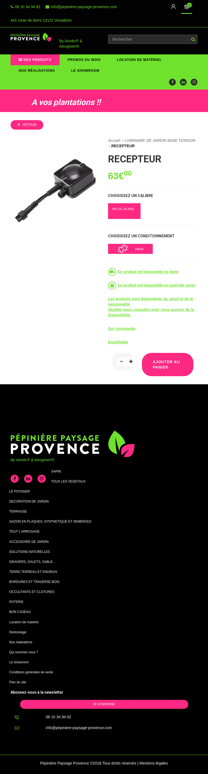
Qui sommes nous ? (23, 652)
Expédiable (118, 342)
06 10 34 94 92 (27, 7)
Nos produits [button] (36, 60)
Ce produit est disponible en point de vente (156, 285)
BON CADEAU (20, 612)
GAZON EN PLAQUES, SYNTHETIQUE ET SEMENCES (50, 521)
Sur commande (121, 328)
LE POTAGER (19, 491)
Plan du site (17, 682)
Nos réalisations (37, 71)
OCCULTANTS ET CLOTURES (31, 592)
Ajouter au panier (166, 364)
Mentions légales (153, 763)
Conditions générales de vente (31, 672)
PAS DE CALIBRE (123, 209)
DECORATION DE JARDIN (29, 501)
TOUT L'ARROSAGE (24, 531)
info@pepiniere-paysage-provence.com (84, 7)
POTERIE (16, 602)
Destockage (17, 632)
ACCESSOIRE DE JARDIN (28, 542)
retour (29, 125)
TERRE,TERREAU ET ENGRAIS (33, 572)
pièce (139, 249)
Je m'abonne (104, 704)
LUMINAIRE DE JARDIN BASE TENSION (160, 140)
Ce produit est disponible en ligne (148, 272)
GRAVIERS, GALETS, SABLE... (32, 562)
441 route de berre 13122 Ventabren (41, 20)
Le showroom (85, 71)
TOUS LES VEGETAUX (68, 481)
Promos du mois (84, 60)
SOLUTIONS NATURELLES (29, 552)
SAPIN (56, 471)
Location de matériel (139, 60)
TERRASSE (18, 511)
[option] (55, 100)
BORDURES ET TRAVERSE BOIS (34, 582)
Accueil (114, 140)
